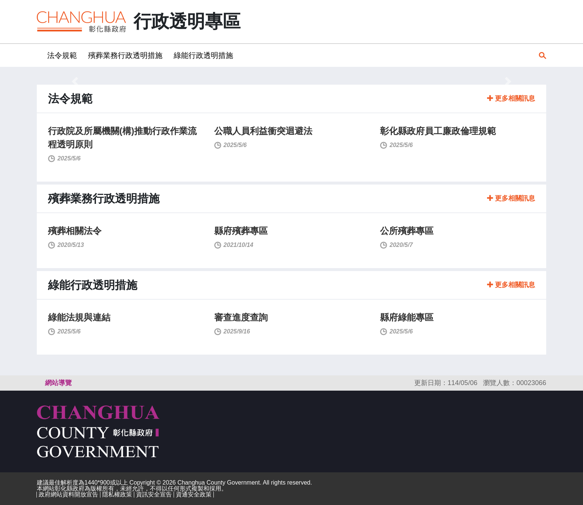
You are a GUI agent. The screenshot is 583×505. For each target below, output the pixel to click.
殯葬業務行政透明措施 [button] (125, 55)
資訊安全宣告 (154, 494)
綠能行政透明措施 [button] (203, 55)
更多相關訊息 (511, 98)
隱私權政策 (117, 494)
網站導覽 (58, 383)
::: (39, 55)
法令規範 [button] (62, 55)
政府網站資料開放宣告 (68, 494)
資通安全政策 (194, 494)
